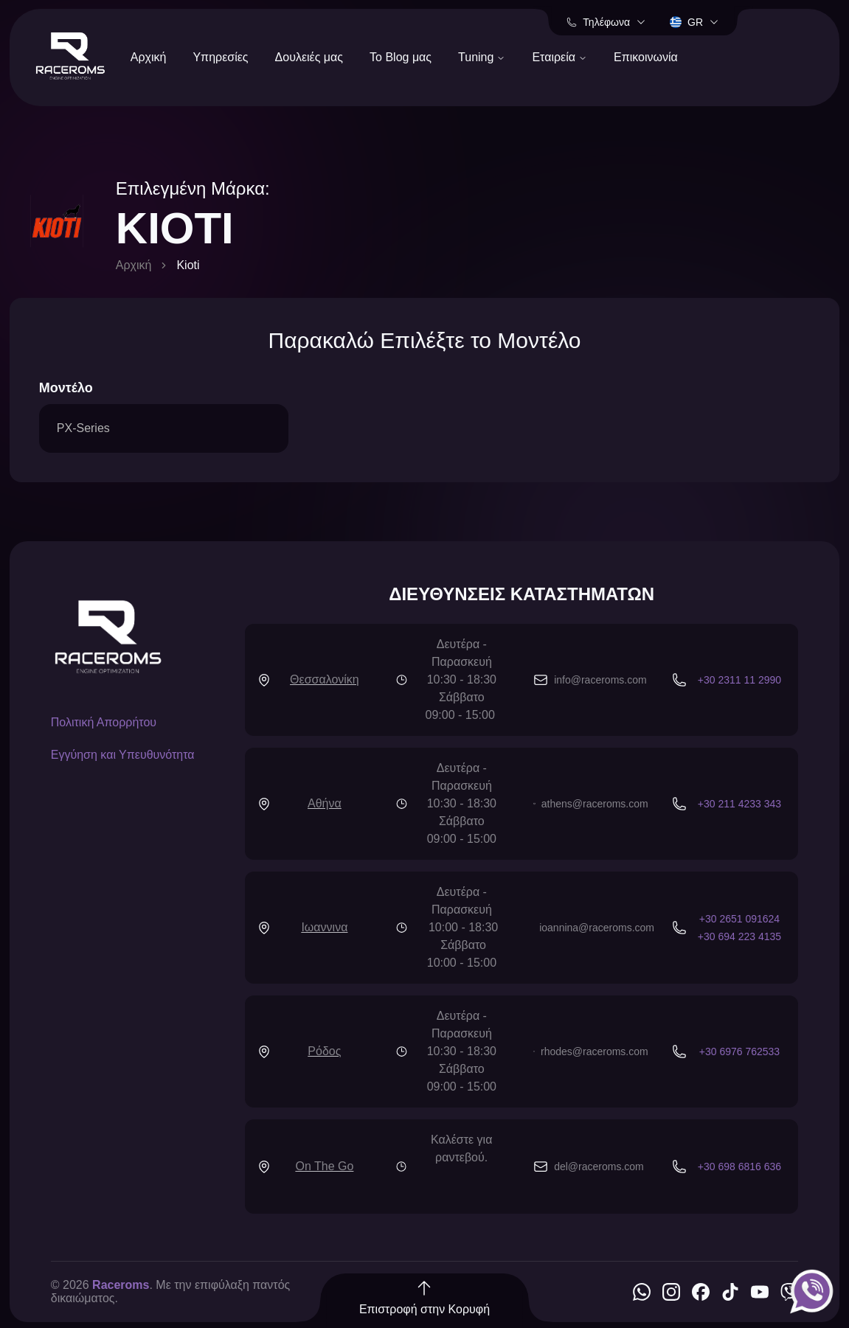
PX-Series (83, 428)
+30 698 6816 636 (739, 1166)
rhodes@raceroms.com (594, 1051)
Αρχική (149, 57)
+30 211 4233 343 (739, 804)
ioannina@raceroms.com (596, 928)
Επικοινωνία (646, 57)
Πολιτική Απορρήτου (103, 722)
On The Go (324, 1166)
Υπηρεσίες (220, 57)
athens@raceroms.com (594, 804)
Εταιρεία (559, 57)
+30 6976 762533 (739, 1051)
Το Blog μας (401, 57)
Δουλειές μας (309, 57)
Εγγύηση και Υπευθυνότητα (123, 754)
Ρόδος (324, 1051)
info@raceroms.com (600, 680)
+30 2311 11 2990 (739, 680)
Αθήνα (325, 803)
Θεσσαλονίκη (324, 679)
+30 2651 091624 (739, 919)
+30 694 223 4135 (739, 936)
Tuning (481, 57)
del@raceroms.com (599, 1166)
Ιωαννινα (324, 927)
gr (694, 22)
